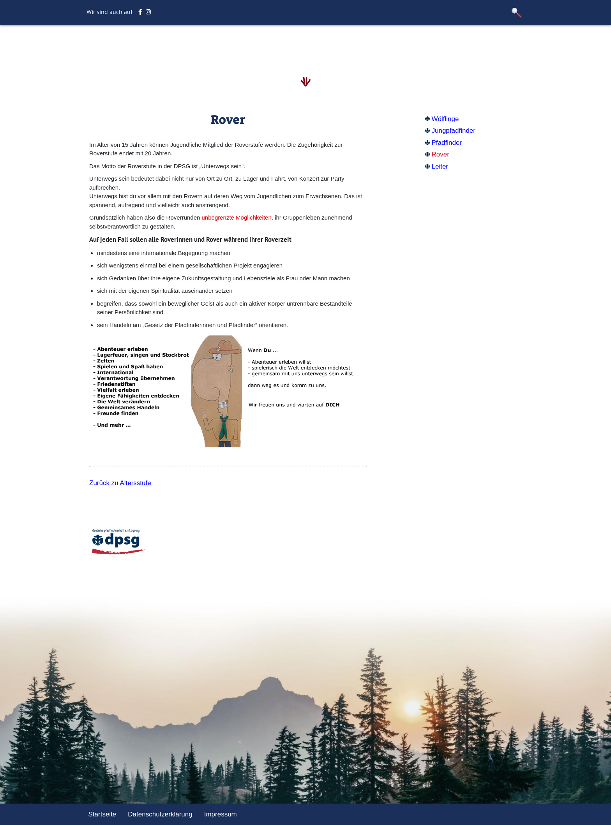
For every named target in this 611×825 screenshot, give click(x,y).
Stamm (256, 44)
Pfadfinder (447, 142)
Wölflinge (445, 119)
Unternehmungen (342, 44)
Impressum (220, 814)
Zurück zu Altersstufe (120, 483)
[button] (517, 12)
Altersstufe (220, 44)
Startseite (178, 44)
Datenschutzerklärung (160, 814)
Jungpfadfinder (453, 130)
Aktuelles (291, 44)
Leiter (440, 166)
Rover (440, 154)
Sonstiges (394, 44)
